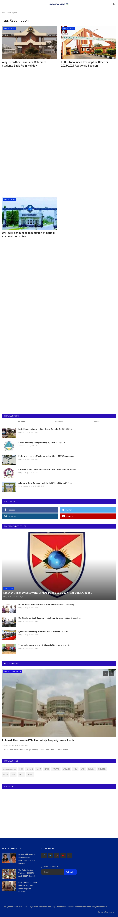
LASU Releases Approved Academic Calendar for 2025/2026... (45, 429)
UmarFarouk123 (24, 486)
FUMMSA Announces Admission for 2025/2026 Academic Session (47, 469)
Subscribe (70, 872)
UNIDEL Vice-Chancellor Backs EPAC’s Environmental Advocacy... (47, 605)
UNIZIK (29, 774)
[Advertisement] (29, 92)
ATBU (21, 774)
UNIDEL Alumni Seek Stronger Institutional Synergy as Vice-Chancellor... (50, 618)
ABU (75, 769)
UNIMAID (66, 769)
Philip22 (21, 432)
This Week (21, 421)
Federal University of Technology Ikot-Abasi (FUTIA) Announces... (47, 456)
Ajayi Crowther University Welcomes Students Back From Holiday (24, 63)
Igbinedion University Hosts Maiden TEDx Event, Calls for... (44, 631)
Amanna (21, 446)
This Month (58, 421)
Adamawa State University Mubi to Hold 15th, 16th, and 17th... (45, 483)
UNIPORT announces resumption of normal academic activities (28, 234)
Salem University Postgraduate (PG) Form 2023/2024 (41, 443)
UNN (83, 769)
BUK (21, 769)
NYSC (47, 769)
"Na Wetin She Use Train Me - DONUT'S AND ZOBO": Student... (27, 873)
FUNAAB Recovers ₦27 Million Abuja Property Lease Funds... (39, 740)
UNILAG (30, 769)
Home (4, 13)
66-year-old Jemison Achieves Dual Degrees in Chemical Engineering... (26, 858)
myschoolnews (9, 769)
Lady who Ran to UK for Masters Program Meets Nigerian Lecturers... (27, 887)
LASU (39, 769)
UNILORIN (102, 769)
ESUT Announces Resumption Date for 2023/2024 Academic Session (84, 63)
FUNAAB (56, 769)
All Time (97, 421)
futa (13, 774)
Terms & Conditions (106, 912)
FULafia (91, 769)
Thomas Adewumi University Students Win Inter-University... (44, 645)
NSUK (5, 774)
